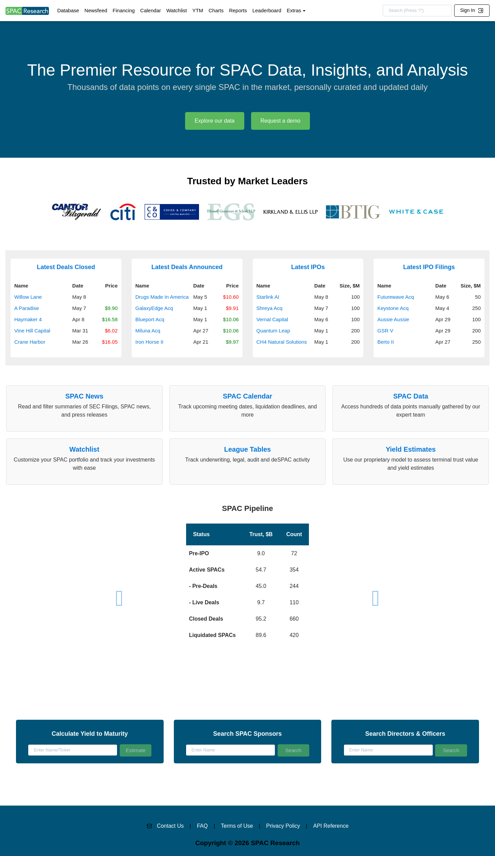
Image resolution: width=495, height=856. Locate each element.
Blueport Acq (149, 319)
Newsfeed (95, 10)
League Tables (247, 449)
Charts (216, 10)
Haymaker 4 (28, 319)
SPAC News (84, 396)
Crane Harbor (29, 342)
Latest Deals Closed (66, 267)
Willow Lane (28, 297)
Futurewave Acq (395, 297)
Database (68, 10)
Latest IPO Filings (429, 267)
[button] (247, 572)
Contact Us (170, 826)
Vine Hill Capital (32, 330)
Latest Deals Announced (186, 267)
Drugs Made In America (162, 297)
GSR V (385, 330)
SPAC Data (410, 396)
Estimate (135, 750)
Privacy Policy (283, 826)
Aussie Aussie (393, 319)
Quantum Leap (273, 330)
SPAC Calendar (247, 396)
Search (293, 750)
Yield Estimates (411, 449)
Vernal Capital (272, 319)
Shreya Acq (270, 308)
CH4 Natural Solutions (282, 342)
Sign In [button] (471, 10)
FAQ (202, 826)
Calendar (150, 10)
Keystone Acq (393, 308)
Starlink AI (268, 297)
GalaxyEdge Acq (154, 308)
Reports (238, 10)
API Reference (331, 826)
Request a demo (280, 121)
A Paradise (26, 308)
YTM (197, 10)
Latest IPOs (308, 267)
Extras (294, 10)
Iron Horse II (149, 342)
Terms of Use (237, 826)
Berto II (385, 342)
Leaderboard (266, 10)
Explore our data (214, 121)
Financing (124, 10)
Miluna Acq (147, 330)
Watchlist (176, 10)
